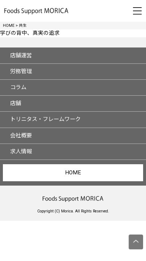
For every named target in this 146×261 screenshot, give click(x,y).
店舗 (15, 103)
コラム (18, 87)
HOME (73, 172)
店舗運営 (21, 55)
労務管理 (21, 71)
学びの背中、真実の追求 (30, 33)
